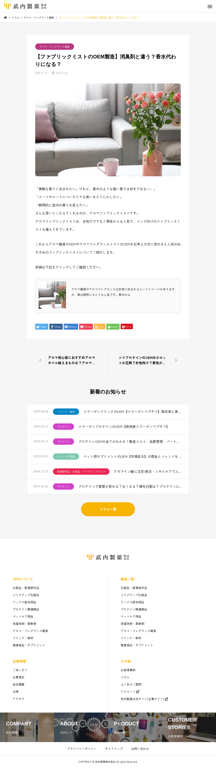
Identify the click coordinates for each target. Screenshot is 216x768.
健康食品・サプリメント (29, 645)
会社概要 (18, 684)
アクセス (18, 699)
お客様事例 (128, 670)
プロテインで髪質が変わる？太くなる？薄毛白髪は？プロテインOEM (130, 486)
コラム (125, 677)
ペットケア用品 (66, 456)
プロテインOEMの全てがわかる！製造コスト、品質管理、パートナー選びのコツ (130, 441)
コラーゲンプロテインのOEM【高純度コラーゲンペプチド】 (124, 426)
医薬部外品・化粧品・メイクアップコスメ (81, 471)
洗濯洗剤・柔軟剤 (24, 623)
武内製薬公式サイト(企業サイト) (142, 699)
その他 (126, 661)
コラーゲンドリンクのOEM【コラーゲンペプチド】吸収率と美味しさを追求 (133, 411)
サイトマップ (114, 748)
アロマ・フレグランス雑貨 (54, 46)
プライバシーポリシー (82, 748)
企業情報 (19, 661)
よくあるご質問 (131, 684)
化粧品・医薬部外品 (26, 588)
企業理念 (18, 677)
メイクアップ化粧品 (26, 595)
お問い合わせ (140, 748)
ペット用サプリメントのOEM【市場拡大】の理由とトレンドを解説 (133, 456)
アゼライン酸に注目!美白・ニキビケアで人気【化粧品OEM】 (148, 471)
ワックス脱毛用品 (24, 602)
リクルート (128, 691)
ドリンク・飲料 (66, 411)
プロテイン (63, 426)
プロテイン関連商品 (26, 609)
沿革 (16, 691)
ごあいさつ (20, 670)
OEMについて (23, 578)
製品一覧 (127, 578)
